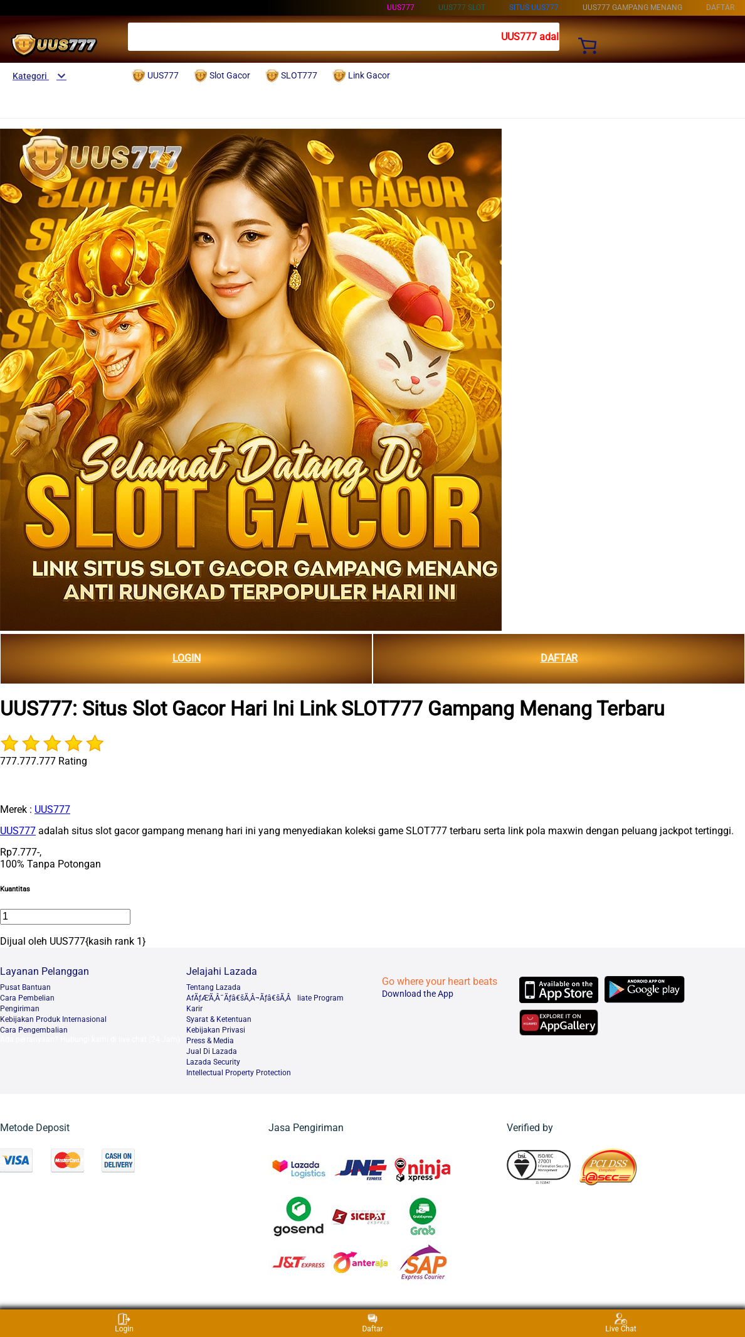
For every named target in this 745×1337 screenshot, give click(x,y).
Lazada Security (213, 1062)
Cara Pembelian (27, 998)
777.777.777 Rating (43, 761)
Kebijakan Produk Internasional (53, 1019)
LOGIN (186, 658)
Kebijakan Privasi (215, 1030)
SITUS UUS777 (534, 7)
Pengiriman (20, 1008)
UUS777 (401, 7)
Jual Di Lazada (211, 1051)
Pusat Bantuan (25, 987)
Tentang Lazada (213, 987)
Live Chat (620, 1323)
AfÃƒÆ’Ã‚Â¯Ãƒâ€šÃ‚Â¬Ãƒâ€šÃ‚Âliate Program (265, 998)
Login (124, 1323)
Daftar (372, 1323)
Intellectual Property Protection (238, 1072)
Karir (194, 1008)
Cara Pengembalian (34, 1030)
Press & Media (210, 1040)
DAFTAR (559, 658)
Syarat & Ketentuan (218, 1019)
